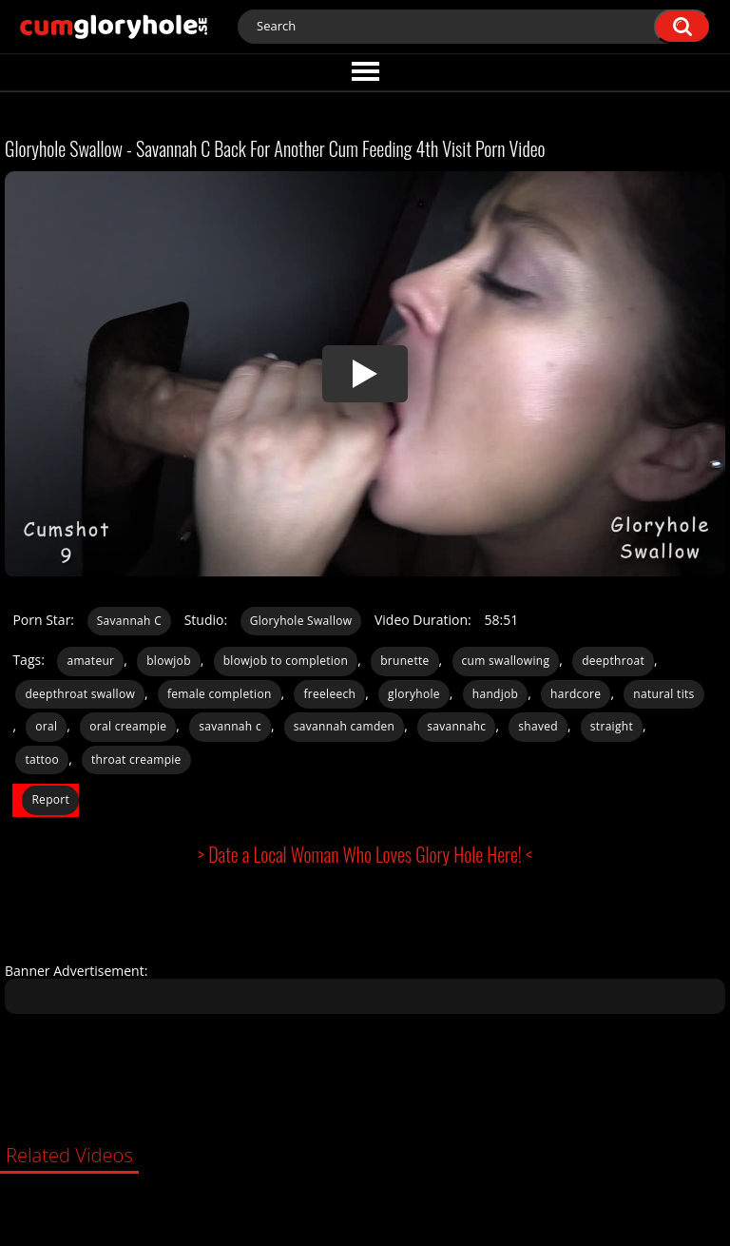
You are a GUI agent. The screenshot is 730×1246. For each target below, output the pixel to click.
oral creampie (127, 726)
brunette (404, 660)
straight (611, 726)
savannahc (456, 726)
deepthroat (613, 660)
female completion (219, 694)
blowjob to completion (286, 660)
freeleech (329, 694)
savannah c (230, 726)
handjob (495, 694)
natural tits (663, 694)
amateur (90, 660)
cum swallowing (506, 660)
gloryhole (414, 694)
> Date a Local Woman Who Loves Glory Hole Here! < (365, 854)
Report (50, 799)
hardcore (575, 694)
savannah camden (344, 726)
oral (46, 726)
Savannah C (129, 621)
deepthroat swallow (80, 694)
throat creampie (136, 759)
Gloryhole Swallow (301, 621)
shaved (538, 726)
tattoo (42, 759)
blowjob (168, 660)
